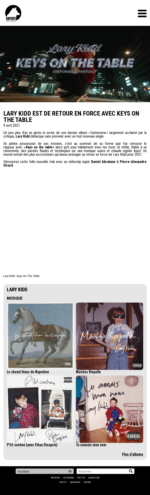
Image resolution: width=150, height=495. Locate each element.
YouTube (87, 482)
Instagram (68, 478)
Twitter (81, 478)
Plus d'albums (132, 454)
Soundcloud (93, 478)
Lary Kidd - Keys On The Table (21, 276)
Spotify (63, 482)
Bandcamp (75, 482)
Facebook (55, 478)
